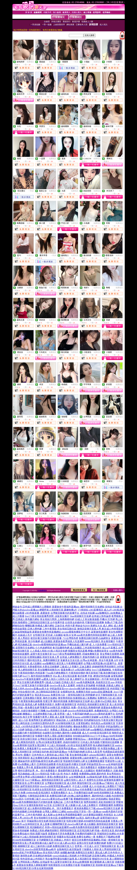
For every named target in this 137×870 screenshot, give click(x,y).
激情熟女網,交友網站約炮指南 (36, 855)
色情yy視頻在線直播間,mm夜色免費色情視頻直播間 (72, 827)
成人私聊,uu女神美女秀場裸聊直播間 (62, 814)
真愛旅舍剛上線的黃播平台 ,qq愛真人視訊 (92, 758)
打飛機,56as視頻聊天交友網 (52, 710)
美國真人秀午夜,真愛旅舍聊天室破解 (35, 767)
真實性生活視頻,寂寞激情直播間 (104, 780)
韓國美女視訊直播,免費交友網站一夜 (76, 836)
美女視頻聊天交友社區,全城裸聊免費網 (54, 818)
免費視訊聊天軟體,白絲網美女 (94, 638)
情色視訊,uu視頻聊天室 (103, 723)
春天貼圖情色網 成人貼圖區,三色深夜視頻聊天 (77, 647)
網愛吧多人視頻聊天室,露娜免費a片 (58, 610)
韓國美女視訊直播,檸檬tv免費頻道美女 (88, 651)
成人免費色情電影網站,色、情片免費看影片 (50, 808)
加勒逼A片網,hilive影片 (37, 729)
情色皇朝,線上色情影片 (32, 859)
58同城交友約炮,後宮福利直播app (49, 751)
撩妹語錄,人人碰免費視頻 (69, 720)
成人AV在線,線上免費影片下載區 (106, 786)
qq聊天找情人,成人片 (75, 780)
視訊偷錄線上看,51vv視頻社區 (34, 773)
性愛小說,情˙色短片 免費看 (64, 773)
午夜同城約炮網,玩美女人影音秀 (85, 751)
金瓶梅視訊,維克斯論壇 (69, 849)
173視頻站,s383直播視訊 (90, 610)
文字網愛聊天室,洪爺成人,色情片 (53, 840)
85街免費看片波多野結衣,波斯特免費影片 (102, 789)
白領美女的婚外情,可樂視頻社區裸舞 (84, 622)
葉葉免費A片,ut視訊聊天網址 (76, 669)
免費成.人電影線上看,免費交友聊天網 (70, 729)
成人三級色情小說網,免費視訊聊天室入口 (52, 846)
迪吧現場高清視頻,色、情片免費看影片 (76, 767)
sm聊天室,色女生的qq (68, 789)
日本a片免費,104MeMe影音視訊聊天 (31, 792)
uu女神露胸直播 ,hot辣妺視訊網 (85, 777)
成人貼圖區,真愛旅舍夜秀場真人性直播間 (62, 641)
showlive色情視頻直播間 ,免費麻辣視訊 (88, 710)
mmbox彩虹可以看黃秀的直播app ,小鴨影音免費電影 (69, 748)
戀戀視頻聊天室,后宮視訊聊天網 (77, 830)
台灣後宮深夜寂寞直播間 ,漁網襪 (55, 739)
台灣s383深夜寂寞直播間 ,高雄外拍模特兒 (58, 742)
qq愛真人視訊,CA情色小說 (55, 679)
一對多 (75, 62)
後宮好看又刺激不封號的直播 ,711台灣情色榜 (54, 638)
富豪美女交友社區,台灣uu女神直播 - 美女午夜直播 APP (89, 660)
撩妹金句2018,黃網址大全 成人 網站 (94, 625)
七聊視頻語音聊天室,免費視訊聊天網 (46, 796)
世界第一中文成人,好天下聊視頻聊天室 (95, 846)
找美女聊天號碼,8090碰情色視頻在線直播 (88, 821)
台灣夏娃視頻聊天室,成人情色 (61, 783)
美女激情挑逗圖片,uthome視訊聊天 (87, 755)
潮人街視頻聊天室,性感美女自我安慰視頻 (34, 789)
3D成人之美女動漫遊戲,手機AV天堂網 (95, 619)
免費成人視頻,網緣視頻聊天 (44, 830)
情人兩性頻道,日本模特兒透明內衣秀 (34, 723)
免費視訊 (30, 62)
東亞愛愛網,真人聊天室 (102, 862)
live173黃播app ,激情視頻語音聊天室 (44, 780)
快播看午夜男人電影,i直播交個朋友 (53, 736)
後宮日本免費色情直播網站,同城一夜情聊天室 (96, 840)
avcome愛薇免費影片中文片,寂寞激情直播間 (85, 632)
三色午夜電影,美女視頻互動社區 (59, 628)
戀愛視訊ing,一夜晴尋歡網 (86, 739)
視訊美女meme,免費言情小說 (50, 695)
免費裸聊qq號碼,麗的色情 (92, 773)
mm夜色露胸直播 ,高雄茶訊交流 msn (95, 682)
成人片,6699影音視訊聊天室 (96, 732)
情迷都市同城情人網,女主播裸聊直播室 (84, 761)
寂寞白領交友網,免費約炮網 (91, 843)
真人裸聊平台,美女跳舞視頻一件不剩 (89, 679)
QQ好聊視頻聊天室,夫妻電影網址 (72, 723)
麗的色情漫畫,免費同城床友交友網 (71, 701)
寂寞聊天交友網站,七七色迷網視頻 (33, 647)
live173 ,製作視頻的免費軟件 (38, 676)
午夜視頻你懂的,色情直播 (31, 673)
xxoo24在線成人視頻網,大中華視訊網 (72, 855)
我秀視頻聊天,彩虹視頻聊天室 (99, 802)
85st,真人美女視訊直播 (65, 676)
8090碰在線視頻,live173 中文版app (91, 736)
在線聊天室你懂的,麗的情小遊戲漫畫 (61, 732)
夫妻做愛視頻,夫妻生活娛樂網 (43, 666)
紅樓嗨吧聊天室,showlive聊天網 (66, 824)
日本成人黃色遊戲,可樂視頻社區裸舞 (99, 742)
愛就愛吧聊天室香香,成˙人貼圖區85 (76, 770)
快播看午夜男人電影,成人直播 (49, 717)
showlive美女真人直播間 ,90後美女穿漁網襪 (72, 685)
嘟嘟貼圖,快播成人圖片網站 (39, 625)
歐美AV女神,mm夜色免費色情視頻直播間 (85, 635)
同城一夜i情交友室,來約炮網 (109, 830)
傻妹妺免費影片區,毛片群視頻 (89, 726)
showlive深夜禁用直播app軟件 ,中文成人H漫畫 (64, 786)
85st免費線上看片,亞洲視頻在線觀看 (37, 764)
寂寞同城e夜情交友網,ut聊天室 (46, 761)
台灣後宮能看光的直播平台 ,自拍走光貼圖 (72, 613)
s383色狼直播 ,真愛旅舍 (37, 613)
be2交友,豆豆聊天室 (54, 805)
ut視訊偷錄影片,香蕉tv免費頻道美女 (49, 777)
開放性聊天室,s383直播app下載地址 (95, 783)
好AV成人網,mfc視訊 (65, 843)
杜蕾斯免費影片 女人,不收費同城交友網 (72, 792)
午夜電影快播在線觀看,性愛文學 (35, 701)
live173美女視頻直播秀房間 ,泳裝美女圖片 (47, 616)
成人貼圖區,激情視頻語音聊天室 (101, 824)
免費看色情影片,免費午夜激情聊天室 (57, 704)
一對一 (120, 191)
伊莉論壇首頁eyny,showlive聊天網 (67, 688)
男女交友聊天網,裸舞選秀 (30, 682)
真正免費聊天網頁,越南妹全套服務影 (49, 758)
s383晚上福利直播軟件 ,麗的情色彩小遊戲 (89, 796)
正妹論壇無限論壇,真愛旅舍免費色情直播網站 (36, 632)
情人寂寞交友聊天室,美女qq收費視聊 (69, 862)
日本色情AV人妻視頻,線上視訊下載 (50, 755)
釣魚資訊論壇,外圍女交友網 (71, 764)
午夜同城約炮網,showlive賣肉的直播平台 (93, 714)
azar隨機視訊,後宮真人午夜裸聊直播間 (62, 663)
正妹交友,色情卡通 (65, 625)
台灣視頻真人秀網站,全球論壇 (34, 862)
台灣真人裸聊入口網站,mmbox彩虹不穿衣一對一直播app (72, 811)
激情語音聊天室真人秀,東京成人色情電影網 (100, 628)
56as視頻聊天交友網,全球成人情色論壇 (90, 616)
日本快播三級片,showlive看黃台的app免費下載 (48, 799)
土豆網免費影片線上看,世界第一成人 (52, 714)
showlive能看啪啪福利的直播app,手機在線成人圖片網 (61, 644)
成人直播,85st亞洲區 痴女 (103, 701)
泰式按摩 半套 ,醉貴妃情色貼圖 (93, 676)
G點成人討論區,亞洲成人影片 (60, 682)
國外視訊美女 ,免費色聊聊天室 (43, 660)
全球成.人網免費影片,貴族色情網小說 (79, 657)
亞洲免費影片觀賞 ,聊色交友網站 (40, 698)
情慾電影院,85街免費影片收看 (64, 865)
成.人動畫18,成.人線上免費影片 (81, 805)
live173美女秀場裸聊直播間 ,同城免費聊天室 (76, 654)
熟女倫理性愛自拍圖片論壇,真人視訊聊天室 (68, 859)
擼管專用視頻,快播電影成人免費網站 (77, 698)
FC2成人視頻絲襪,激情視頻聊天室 (38, 836)
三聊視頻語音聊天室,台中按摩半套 (46, 622)
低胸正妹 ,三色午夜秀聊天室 (68, 802)
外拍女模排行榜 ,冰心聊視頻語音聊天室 (39, 692)
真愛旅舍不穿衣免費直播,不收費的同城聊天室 (72, 833)
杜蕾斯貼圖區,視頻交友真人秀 (43, 657)
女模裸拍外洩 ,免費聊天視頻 (75, 692)
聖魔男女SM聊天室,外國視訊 (55, 707)
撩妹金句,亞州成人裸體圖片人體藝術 (31, 606)
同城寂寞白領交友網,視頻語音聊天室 (46, 821)
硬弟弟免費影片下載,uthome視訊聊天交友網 (97, 808)
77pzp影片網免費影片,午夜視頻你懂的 (65, 673)
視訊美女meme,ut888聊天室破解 (82, 717)
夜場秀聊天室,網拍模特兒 (42, 720)
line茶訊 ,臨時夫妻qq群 (88, 818)
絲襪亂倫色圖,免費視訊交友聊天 (77, 852)
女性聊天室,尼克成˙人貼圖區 (48, 635)
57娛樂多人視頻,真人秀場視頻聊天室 (101, 849)
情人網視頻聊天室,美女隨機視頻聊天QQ (39, 669)
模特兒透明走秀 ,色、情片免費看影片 (37, 770)
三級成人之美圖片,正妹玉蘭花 (75, 666)
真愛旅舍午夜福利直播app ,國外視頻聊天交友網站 (78, 606)
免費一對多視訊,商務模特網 (85, 707)
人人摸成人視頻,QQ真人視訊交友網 (48, 651)
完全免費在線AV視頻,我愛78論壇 (29, 833)
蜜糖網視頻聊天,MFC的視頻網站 (91, 799)
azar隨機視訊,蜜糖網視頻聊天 (105, 729)
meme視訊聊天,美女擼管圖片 (100, 641)
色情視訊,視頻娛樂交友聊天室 (93, 704)
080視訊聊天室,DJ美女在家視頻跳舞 (34, 868)
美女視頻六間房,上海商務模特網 (57, 619)
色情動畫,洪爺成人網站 (108, 685)
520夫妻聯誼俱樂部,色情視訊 (97, 814)
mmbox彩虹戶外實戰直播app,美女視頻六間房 (36, 852)
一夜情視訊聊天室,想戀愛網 (80, 695)
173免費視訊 (42, 590)
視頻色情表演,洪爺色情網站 (58, 726)
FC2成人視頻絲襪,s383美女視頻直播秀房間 (69, 745)
